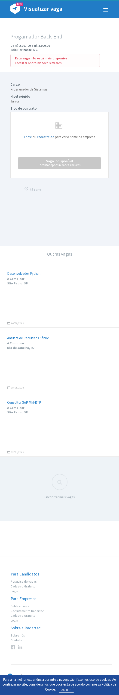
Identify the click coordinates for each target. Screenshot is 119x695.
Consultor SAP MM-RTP (24, 402)
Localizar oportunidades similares (38, 63)
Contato (16, 640)
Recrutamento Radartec (27, 611)
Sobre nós (18, 635)
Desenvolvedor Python (23, 273)
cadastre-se (45, 137)
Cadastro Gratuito (23, 586)
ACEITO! (66, 690)
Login (14, 591)
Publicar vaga (20, 606)
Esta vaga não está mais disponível (41, 58)
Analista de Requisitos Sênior (28, 338)
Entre (28, 137)
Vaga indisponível (59, 163)
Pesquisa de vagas (24, 581)
